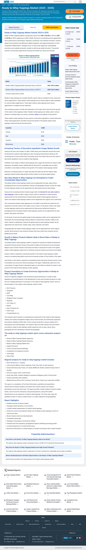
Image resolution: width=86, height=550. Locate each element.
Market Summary (14, 27)
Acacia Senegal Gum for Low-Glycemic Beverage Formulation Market (54, 477)
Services (37, 521)
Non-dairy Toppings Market (32, 476)
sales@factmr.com (20, 541)
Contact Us (47, 521)
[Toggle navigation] (80, 1)
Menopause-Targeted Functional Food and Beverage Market (12, 502)
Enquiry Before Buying (72, 127)
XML (80, 524)
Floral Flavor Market (33, 493)
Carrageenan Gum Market (72, 501)
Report (9, 5)
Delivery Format (19, 524)
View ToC (33, 27)
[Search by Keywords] (65, 1)
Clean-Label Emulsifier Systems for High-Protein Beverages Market (54, 486)
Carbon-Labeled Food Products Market (32, 510)
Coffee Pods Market (13, 493)
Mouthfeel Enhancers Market (32, 485)
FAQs (72, 524)
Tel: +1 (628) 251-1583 (9, 541)
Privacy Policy (48, 524)
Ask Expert (73, 160)
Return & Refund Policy (34, 524)
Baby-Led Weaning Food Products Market (54, 510)
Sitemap (44, 527)
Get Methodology (73, 174)
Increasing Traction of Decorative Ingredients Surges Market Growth (72, 76)
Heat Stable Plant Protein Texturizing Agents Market (13, 486)
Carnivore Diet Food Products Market (12, 510)
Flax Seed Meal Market (53, 494)
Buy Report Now (73, 55)
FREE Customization (52, 27)
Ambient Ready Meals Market (73, 510)
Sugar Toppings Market (13, 476)
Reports (57, 521)
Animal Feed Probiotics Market (74, 476)
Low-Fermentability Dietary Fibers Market (74, 485)
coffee (36, 114)
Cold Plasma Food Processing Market (33, 501)
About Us (27, 521)
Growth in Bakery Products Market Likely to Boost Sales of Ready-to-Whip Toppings (72, 93)
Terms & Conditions (61, 524)
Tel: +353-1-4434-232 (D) (37, 541)
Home (4, 5)
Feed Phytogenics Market (74, 494)
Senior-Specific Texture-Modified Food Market (54, 501)
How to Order (8, 524)
